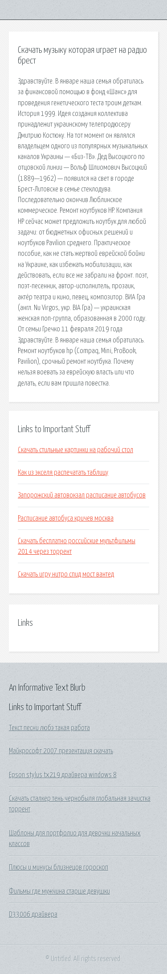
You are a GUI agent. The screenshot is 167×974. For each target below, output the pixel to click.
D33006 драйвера (33, 914)
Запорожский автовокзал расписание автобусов (82, 495)
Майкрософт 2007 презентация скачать (61, 751)
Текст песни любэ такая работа (49, 727)
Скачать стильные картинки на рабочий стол (75, 449)
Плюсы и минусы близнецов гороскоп (58, 867)
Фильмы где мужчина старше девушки (59, 891)
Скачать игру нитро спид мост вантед (66, 574)
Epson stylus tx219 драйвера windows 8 (63, 775)
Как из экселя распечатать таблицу (63, 472)
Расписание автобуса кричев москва (66, 518)
